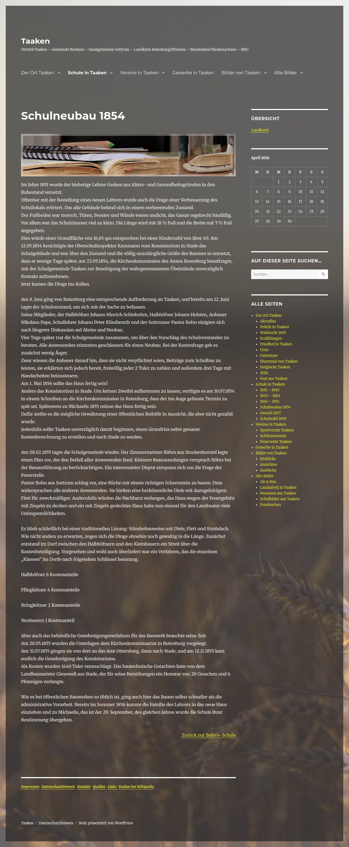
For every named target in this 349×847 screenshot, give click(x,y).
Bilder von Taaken (241, 72)
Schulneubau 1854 (275, 407)
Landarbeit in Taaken (278, 487)
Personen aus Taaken (278, 493)
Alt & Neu (268, 481)
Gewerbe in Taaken (193, 72)
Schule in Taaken (87, 72)
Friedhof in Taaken (276, 344)
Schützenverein (273, 436)
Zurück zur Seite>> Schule (209, 735)
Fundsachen (270, 504)
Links (112, 786)
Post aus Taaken (274, 378)
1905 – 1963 (270, 395)
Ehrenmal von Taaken (279, 361)
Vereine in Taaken (139, 72)
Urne (264, 350)
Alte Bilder (285, 72)
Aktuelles (268, 321)
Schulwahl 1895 (273, 418)
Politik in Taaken (274, 327)
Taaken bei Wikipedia (136, 786)
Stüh (264, 373)
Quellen (99, 786)
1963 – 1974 (269, 401)
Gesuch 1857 (270, 413)
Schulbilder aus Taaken (280, 499)
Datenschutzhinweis (58, 786)
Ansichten (268, 464)
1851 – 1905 (269, 390)
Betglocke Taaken (275, 367)
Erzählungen (271, 338)
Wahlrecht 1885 (273, 332)
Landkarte (260, 130)
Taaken (35, 41)
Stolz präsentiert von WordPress (106, 823)
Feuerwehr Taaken (276, 441)
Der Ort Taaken (37, 72)
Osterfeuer (269, 355)
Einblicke (268, 459)
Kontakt (83, 786)
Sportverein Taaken (277, 430)
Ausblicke (268, 470)
